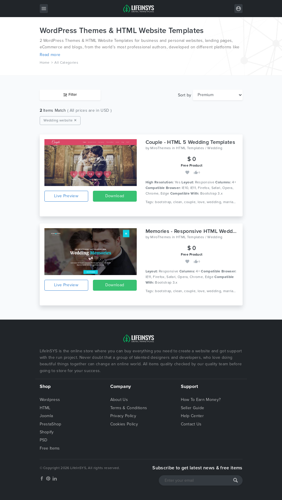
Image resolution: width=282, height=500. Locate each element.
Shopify (47, 432)
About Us (119, 399)
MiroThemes (160, 148)
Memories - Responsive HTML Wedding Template (205, 231)
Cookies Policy (124, 424)
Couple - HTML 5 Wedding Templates (191, 142)
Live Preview (66, 195)
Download (114, 195)
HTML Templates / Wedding (199, 148)
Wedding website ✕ (60, 120)
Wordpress (50, 399)
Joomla (46, 415)
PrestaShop (50, 424)
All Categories (66, 62)
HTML (45, 407)
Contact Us (191, 424)
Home (45, 62)
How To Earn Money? (201, 399)
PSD (44, 440)
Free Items (50, 448)
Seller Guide (192, 407)
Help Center (192, 415)
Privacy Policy (123, 415)
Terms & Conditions (128, 407)
